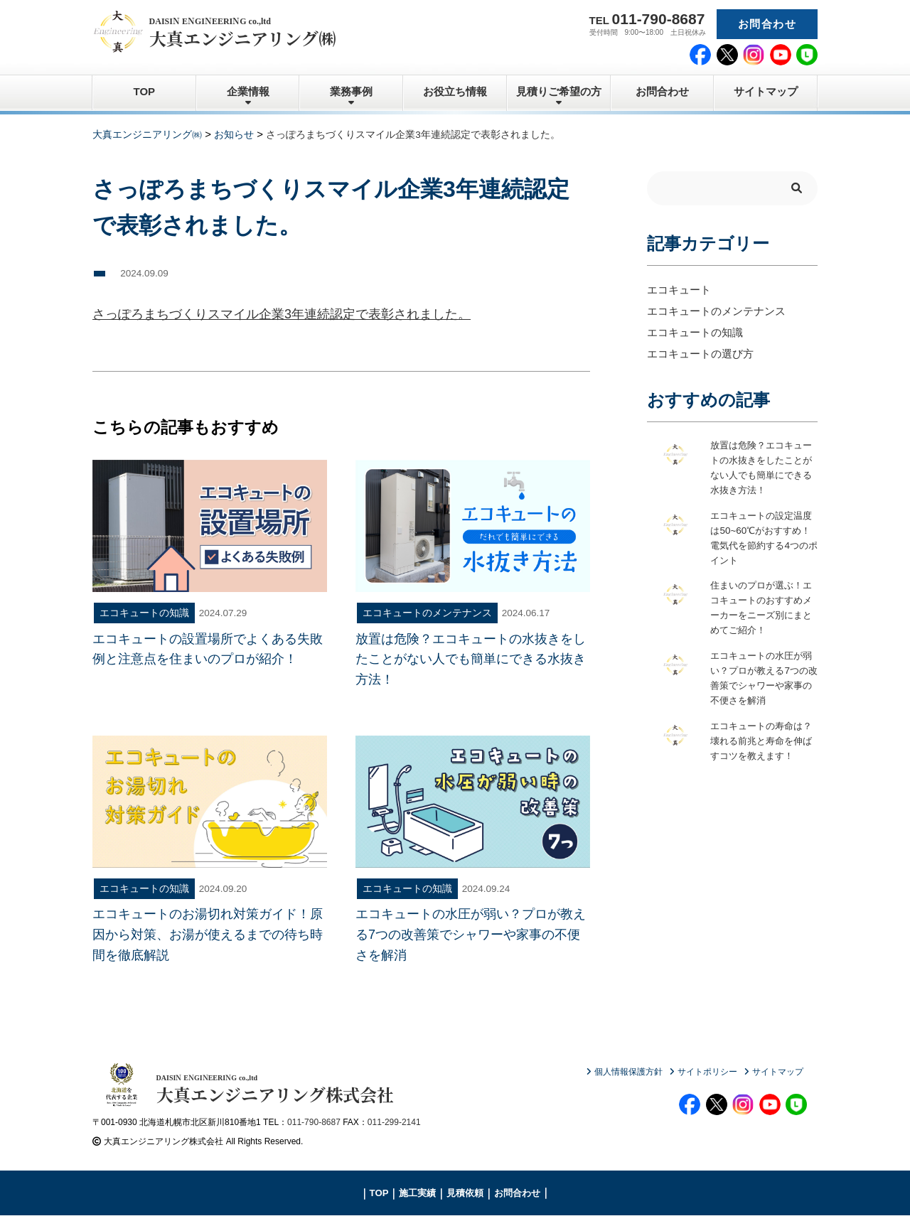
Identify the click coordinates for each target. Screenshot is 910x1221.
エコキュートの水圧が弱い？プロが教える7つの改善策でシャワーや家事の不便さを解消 (762, 678)
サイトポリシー (707, 1072)
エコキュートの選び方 (700, 353)
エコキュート (679, 289)
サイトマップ (766, 91)
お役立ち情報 (455, 91)
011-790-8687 (314, 1127)
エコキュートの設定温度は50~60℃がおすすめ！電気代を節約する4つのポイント (762, 538)
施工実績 (417, 1198)
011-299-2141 (394, 1127)
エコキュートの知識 (695, 332)
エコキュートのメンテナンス (716, 310)
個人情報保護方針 (628, 1072)
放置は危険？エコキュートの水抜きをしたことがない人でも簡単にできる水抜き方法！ (760, 467)
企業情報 (248, 91)
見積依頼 (464, 1198)
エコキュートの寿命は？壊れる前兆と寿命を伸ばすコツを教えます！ (760, 749)
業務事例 (351, 91)
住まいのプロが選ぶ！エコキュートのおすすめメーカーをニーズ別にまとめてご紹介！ (760, 608)
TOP (145, 91)
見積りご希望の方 (558, 91)
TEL (647, 19)
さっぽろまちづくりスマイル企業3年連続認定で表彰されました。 (281, 314)
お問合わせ (767, 24)
